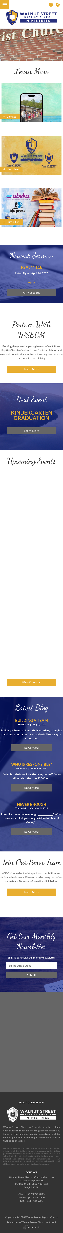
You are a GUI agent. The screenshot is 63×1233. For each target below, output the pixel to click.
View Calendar (31, 682)
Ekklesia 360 (31, 1227)
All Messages (31, 292)
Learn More (31, 369)
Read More (31, 748)
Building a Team (31, 720)
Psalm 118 (31, 267)
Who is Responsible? (31, 764)
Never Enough (31, 804)
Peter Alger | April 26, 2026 (31, 273)
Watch (31, 282)
